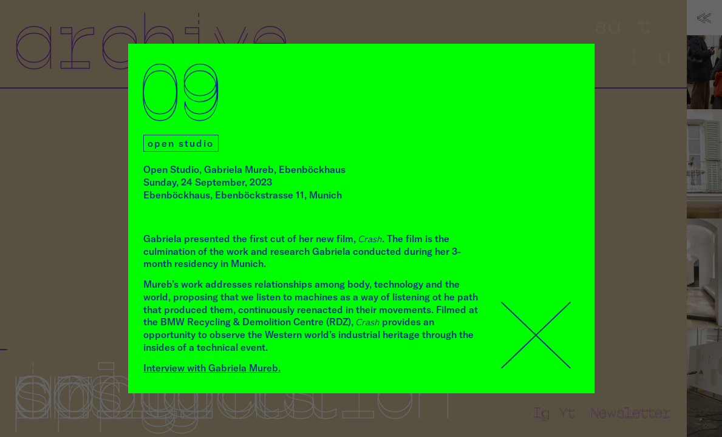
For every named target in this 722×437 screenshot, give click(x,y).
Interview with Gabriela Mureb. (212, 368)
